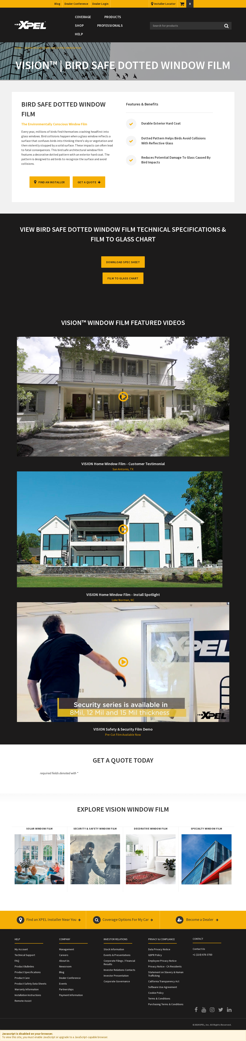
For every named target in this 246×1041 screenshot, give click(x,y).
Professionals (110, 25)
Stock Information (114, 949)
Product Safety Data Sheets (30, 983)
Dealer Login (100, 4)
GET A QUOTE (87, 182)
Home (18, 48)
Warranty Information (27, 989)
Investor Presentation (116, 975)
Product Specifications (28, 972)
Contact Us (199, 949)
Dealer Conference (76, 4)
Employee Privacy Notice (162, 960)
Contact (198, 939)
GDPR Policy (155, 955)
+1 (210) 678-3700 (202, 954)
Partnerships (66, 989)
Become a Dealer (197, 920)
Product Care (22, 978)
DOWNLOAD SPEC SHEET (123, 262)
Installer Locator (165, 4)
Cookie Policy (156, 992)
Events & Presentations (117, 955)
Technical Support (25, 955)
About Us (64, 960)
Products (112, 17)
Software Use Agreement (162, 987)
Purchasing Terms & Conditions (165, 1004)
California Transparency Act (163, 981)
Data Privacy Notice (159, 949)
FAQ (17, 960)
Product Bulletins (24, 966)
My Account (21, 949)
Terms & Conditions (159, 998)
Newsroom (65, 966)
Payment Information (71, 995)
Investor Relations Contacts (119, 970)
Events (63, 983)
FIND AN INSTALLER (51, 182)
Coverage (83, 17)
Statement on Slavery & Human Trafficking (165, 973)
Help (79, 34)
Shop (79, 25)
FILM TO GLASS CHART (122, 278)
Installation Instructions (28, 995)
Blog (57, 4)
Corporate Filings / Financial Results (119, 962)
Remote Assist (23, 1000)
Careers (63, 955)
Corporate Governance (117, 981)
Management (66, 949)
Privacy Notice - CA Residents (165, 966)
